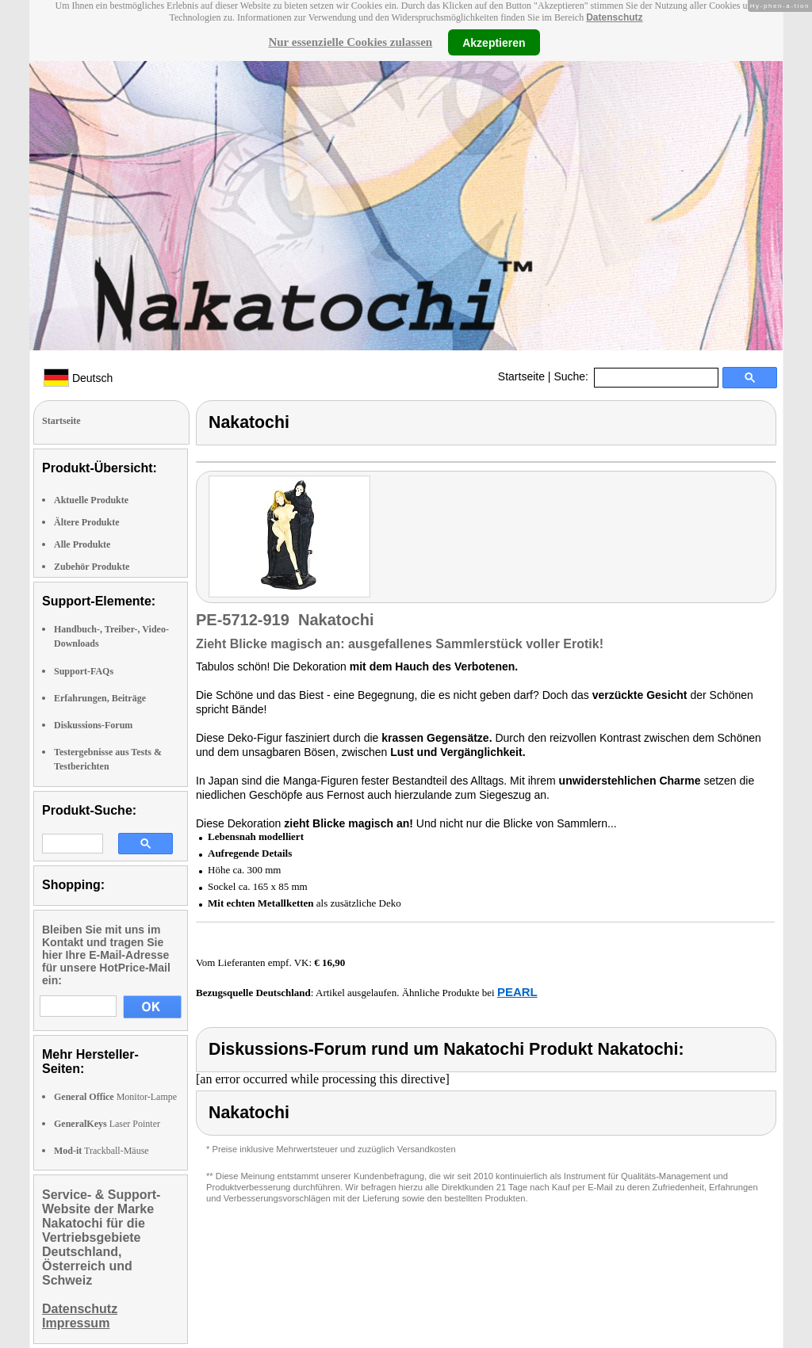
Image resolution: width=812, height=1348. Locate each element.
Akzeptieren (493, 42)
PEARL (517, 992)
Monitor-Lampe (115, 1096)
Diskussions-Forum (93, 725)
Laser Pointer (107, 1123)
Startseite (521, 376)
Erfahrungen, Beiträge (100, 698)
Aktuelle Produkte (91, 500)
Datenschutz (614, 17)
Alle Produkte (82, 544)
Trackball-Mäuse (101, 1150)
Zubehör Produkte (91, 566)
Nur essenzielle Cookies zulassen (350, 42)
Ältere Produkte (87, 522)
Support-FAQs (83, 671)
